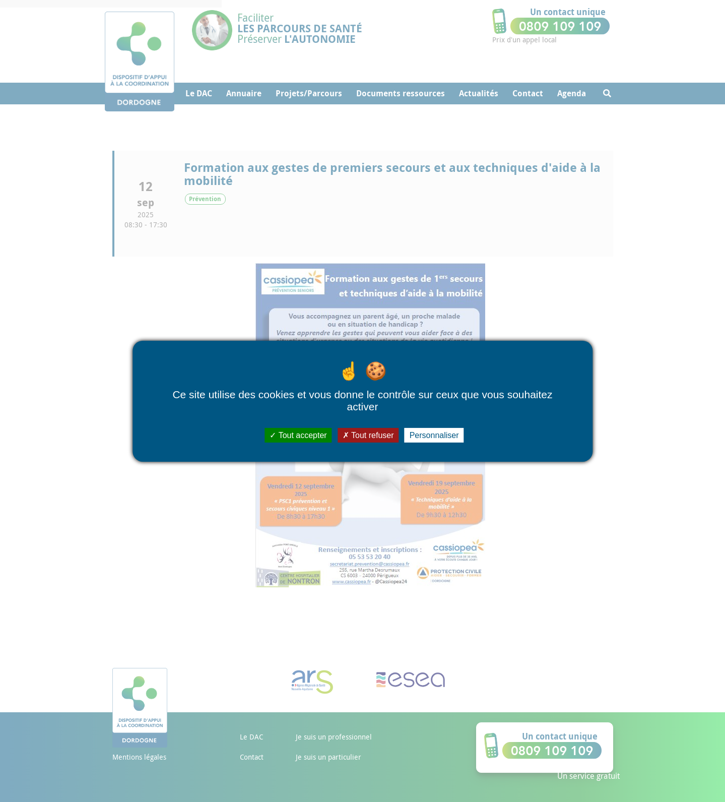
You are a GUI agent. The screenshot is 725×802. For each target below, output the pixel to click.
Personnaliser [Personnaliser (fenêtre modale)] (434, 434)
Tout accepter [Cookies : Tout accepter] (298, 434)
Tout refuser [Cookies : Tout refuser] (368, 434)
